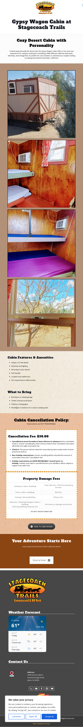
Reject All (33, 716)
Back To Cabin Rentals (42, 526)
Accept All (49, 716)
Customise (16, 716)
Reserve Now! (41, 560)
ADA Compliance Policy (41, 724)
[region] (32, 709)
